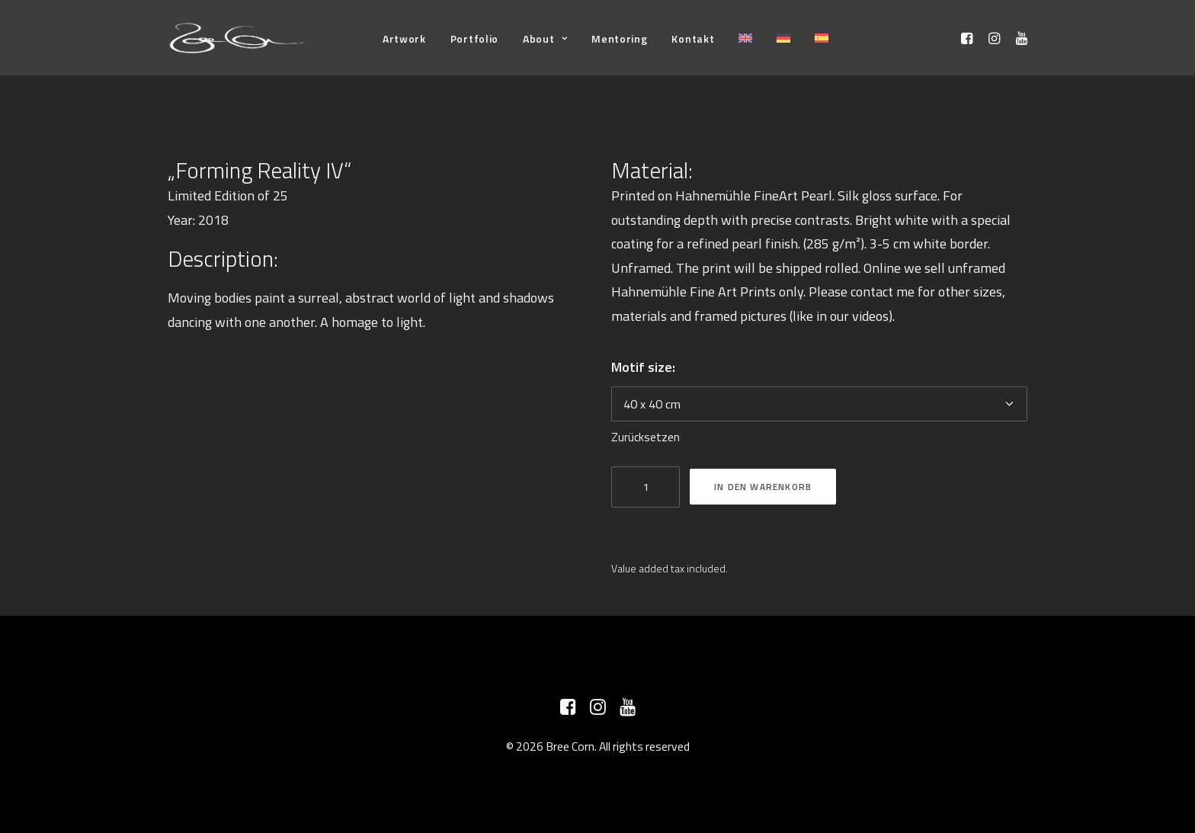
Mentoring (619, 38)
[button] (969, 37)
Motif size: (643, 367)
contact (872, 291)
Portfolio (474, 38)
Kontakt (692, 38)
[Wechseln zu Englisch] (745, 37)
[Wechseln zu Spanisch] (821, 37)
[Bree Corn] (238, 38)
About (545, 38)
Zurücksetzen (645, 437)
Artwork (404, 38)
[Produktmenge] (645, 487)
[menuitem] (404, 38)
